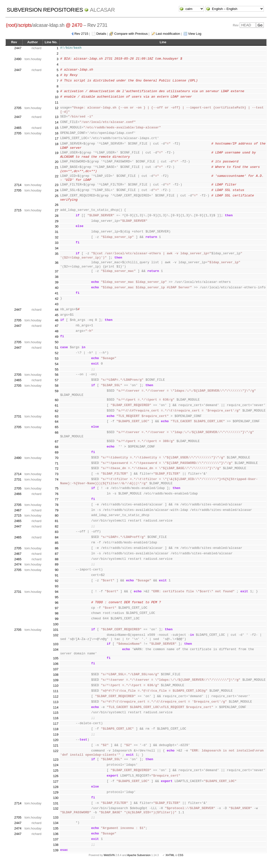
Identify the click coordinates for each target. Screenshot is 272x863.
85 (56, 543)
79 (56, 510)
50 (56, 342)
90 (56, 570)
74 (56, 479)
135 (55, 828)
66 (56, 432)
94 (56, 592)
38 (56, 277)
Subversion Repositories (45, 10)
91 (56, 575)
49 (56, 336)
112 (55, 696)
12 (56, 108)
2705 (17, 108)
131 (55, 803)
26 (56, 205)
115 (55, 712)
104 (55, 649)
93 (56, 586)
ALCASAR (102, 10)
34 (56, 248)
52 (56, 353)
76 (56, 494)
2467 (17, 510)
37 (56, 271)
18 (56, 144)
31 (56, 232)
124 (55, 765)
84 (56, 537)
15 (56, 128)
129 (55, 792)
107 (55, 669)
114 (55, 707)
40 (56, 288)
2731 (17, 416)
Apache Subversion (139, 855)
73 (56, 474)
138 (55, 845)
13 (56, 117)
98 (56, 613)
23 (56, 185)
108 (55, 674)
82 (56, 526)
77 (56, 499)
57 (56, 380)
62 (56, 411)
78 (56, 505)
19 (56, 153)
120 (55, 740)
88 (56, 559)
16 (56, 133)
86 (56, 548)
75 (56, 488)
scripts (25, 25)
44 (56, 309)
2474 (17, 564)
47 (56, 326)
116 (55, 718)
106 (55, 664)
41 (56, 293)
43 (56, 304)
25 (56, 196)
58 (56, 385)
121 (55, 745)
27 (56, 210)
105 (55, 658)
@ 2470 (74, 25)
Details (101, 34)
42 (56, 298)
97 (56, 608)
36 (56, 262)
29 (56, 221)
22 (56, 176)
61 (56, 405)
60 (56, 400)
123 (55, 759)
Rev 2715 (81, 34)
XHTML (169, 855)
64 (56, 421)
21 (56, 167)
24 (56, 190)
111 (55, 691)
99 (56, 619)
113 (55, 702)
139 (55, 850)
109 (55, 680)
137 (55, 839)
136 (55, 834)
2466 (17, 494)
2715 (17, 210)
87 (56, 554)
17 (56, 138)
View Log (194, 34)
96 (56, 602)
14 (56, 122)
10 (56, 97)
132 (55, 808)
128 (55, 787)
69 (56, 452)
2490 (17, 59)
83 (56, 532)
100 (55, 624)
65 (56, 427)
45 (56, 315)
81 (56, 521)
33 (56, 243)
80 (56, 515)
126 (55, 776)
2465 (17, 128)
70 (56, 458)
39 (56, 282)
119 (55, 734)
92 (56, 581)
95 (56, 597)
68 (56, 447)
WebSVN (109, 855)
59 (56, 391)
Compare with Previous (131, 34)
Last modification (168, 34)
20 (56, 162)
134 (55, 823)
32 (56, 237)
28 (56, 216)
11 (56, 102)
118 (55, 729)
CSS (180, 855)
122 (55, 751)
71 (56, 463)
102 (55, 635)
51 (56, 347)
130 (55, 798)
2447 (17, 48)
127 (55, 781)
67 (56, 441)
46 (56, 320)
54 (56, 364)
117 (55, 723)
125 (55, 770)
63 (56, 416)
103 (55, 644)
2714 (17, 185)
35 (56, 254)
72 (56, 468)
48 (56, 331)
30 (56, 226)
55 (56, 369)
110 (55, 685)
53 (56, 358)
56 (56, 374)
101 (55, 630)
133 (55, 817)
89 (56, 564)
